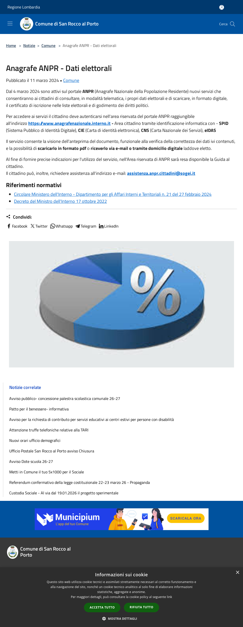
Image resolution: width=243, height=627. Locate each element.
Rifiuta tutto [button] (141, 607)
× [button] (237, 573)
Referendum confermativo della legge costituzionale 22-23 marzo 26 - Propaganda (79, 482)
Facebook (16, 226)
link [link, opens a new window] (169, 597)
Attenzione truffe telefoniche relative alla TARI (48, 430)
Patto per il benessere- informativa (39, 409)
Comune (48, 45)
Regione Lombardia (23, 7)
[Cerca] (233, 24)
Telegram (85, 226)
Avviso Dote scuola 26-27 (31, 461)
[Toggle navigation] (10, 23)
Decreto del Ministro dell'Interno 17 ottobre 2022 (60, 201)
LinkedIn (108, 226)
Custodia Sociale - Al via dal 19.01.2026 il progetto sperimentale (63, 493)
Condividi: (19, 217)
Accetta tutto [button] (102, 607)
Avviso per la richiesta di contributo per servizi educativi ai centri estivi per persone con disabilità (91, 419)
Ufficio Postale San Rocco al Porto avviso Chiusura (51, 451)
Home (11, 45)
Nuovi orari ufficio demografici (34, 440)
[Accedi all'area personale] (222, 7)
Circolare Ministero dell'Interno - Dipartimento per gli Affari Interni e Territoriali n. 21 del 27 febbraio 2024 (113, 194)
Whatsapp (61, 226)
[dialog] (121, 597)
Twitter (38, 226)
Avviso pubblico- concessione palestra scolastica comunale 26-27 (64, 398)
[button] (121, 618)
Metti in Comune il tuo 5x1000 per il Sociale (46, 472)
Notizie (29, 45)
